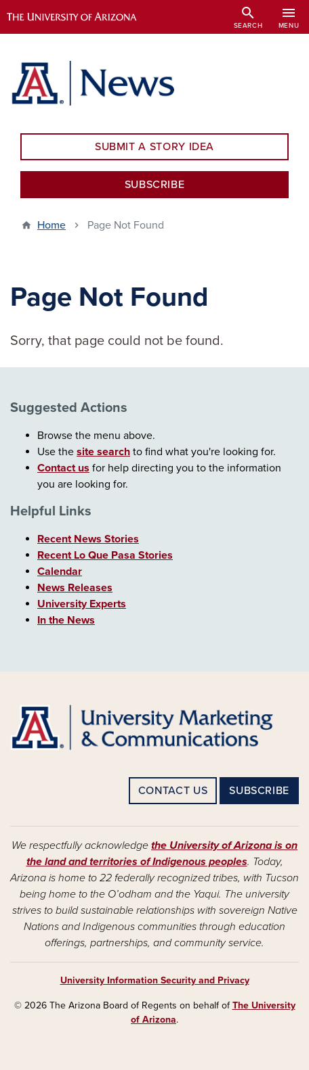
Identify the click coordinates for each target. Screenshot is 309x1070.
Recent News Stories (88, 539)
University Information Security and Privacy (154, 980)
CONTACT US (172, 790)
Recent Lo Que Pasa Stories (105, 555)
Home (51, 225)
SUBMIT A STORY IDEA (154, 147)
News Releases (74, 588)
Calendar (59, 571)
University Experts (81, 604)
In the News (66, 620)
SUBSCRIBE (155, 184)
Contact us (63, 468)
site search (103, 452)
